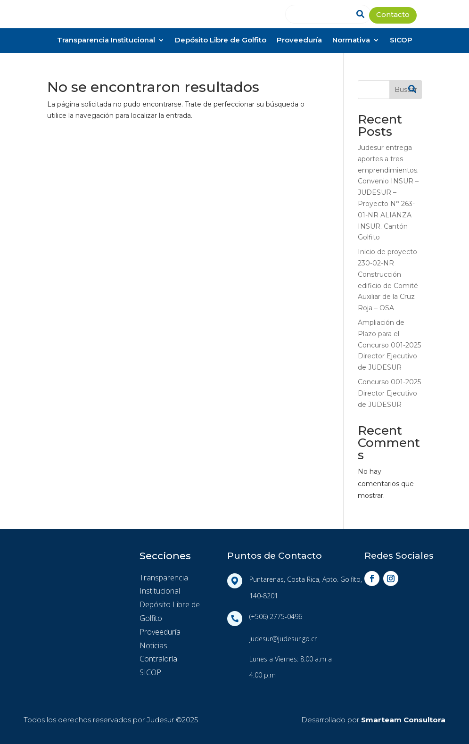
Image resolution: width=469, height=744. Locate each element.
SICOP (401, 40)
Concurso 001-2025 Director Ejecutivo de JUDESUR (389, 393)
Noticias (153, 645)
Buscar (406, 89)
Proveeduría (299, 40)
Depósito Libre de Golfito (220, 40)
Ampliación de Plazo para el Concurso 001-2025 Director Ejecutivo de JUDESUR (389, 345)
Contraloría (158, 658)
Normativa (351, 40)
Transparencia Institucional (106, 40)
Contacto (393, 15)
